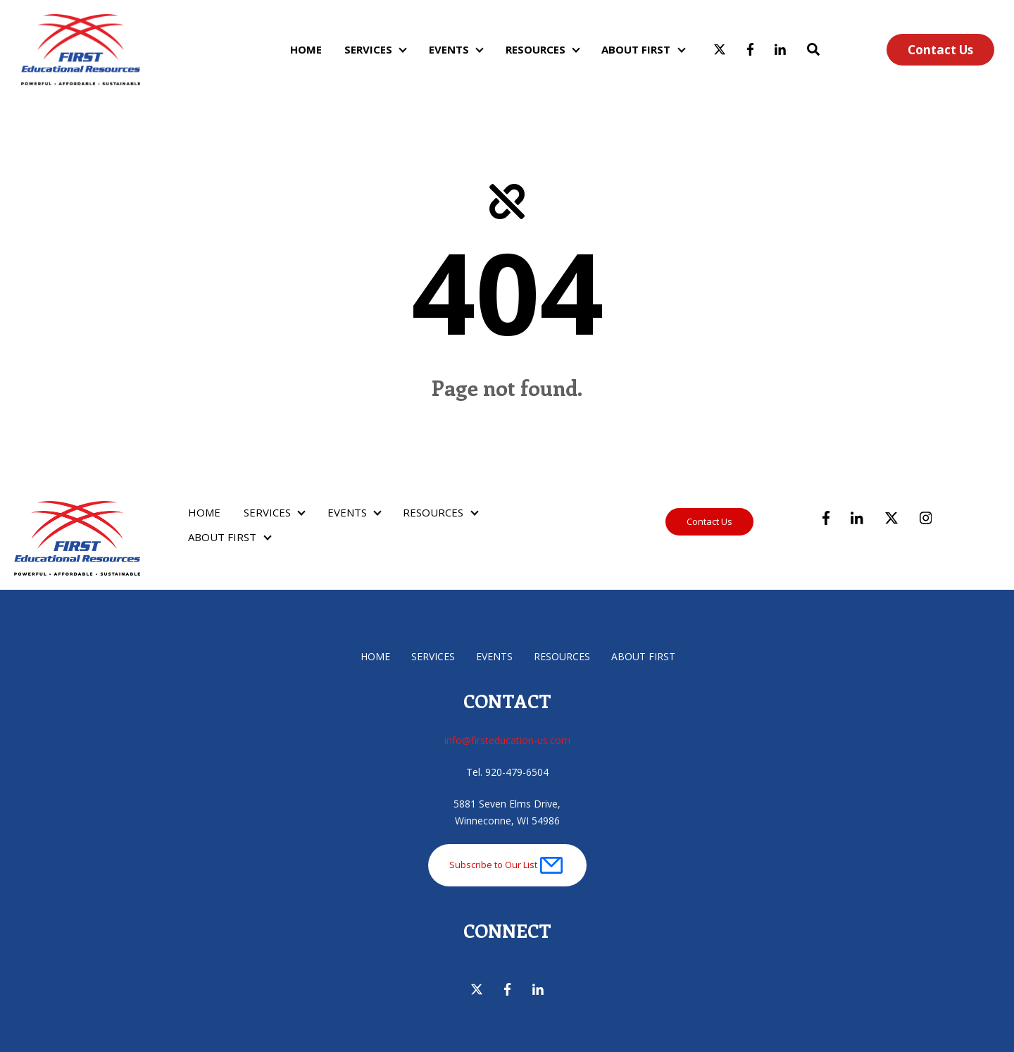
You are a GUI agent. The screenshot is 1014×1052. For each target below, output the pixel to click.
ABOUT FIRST (635, 49)
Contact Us (940, 50)
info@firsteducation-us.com (507, 740)
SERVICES (368, 49)
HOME (306, 49)
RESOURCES (535, 49)
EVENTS (449, 49)
